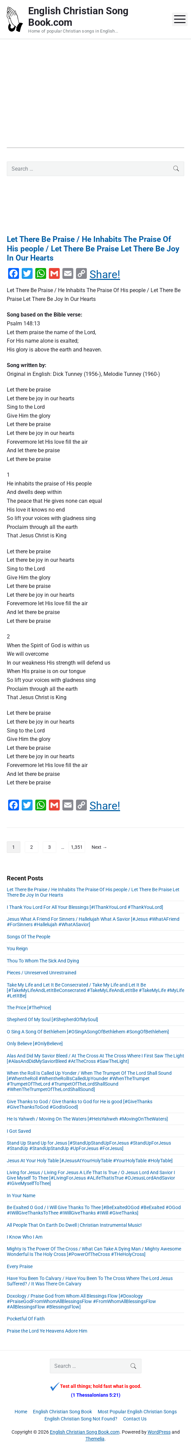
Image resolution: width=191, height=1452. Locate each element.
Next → (99, 847)
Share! (105, 274)
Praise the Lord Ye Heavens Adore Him (47, 1331)
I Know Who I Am (24, 1237)
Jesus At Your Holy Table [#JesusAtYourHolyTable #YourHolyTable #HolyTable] (90, 1160)
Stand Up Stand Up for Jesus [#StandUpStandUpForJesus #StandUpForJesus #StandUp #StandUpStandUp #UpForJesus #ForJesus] (89, 1145)
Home (21, 1411)
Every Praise (20, 1266)
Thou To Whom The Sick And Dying (43, 960)
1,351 (77, 847)
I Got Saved (19, 1131)
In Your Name (21, 1195)
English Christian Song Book (62, 1411)
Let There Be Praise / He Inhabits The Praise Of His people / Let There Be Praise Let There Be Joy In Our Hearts (93, 249)
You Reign (17, 948)
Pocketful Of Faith (26, 1318)
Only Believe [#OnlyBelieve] (35, 1043)
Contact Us (135, 1418)
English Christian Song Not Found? (80, 1418)
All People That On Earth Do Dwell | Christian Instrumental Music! (74, 1225)
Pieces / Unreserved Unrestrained (41, 972)
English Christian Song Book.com (84, 1432)
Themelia (94, 1438)
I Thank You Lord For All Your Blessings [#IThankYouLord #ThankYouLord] (85, 907)
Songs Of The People (28, 936)
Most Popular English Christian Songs (137, 1411)
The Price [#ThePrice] (29, 1007)
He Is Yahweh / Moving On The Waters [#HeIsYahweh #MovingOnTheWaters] (87, 1119)
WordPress (159, 1432)
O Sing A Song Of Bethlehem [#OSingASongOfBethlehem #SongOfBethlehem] (88, 1031)
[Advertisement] (95, 100)
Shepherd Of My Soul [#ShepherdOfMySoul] (52, 1019)
